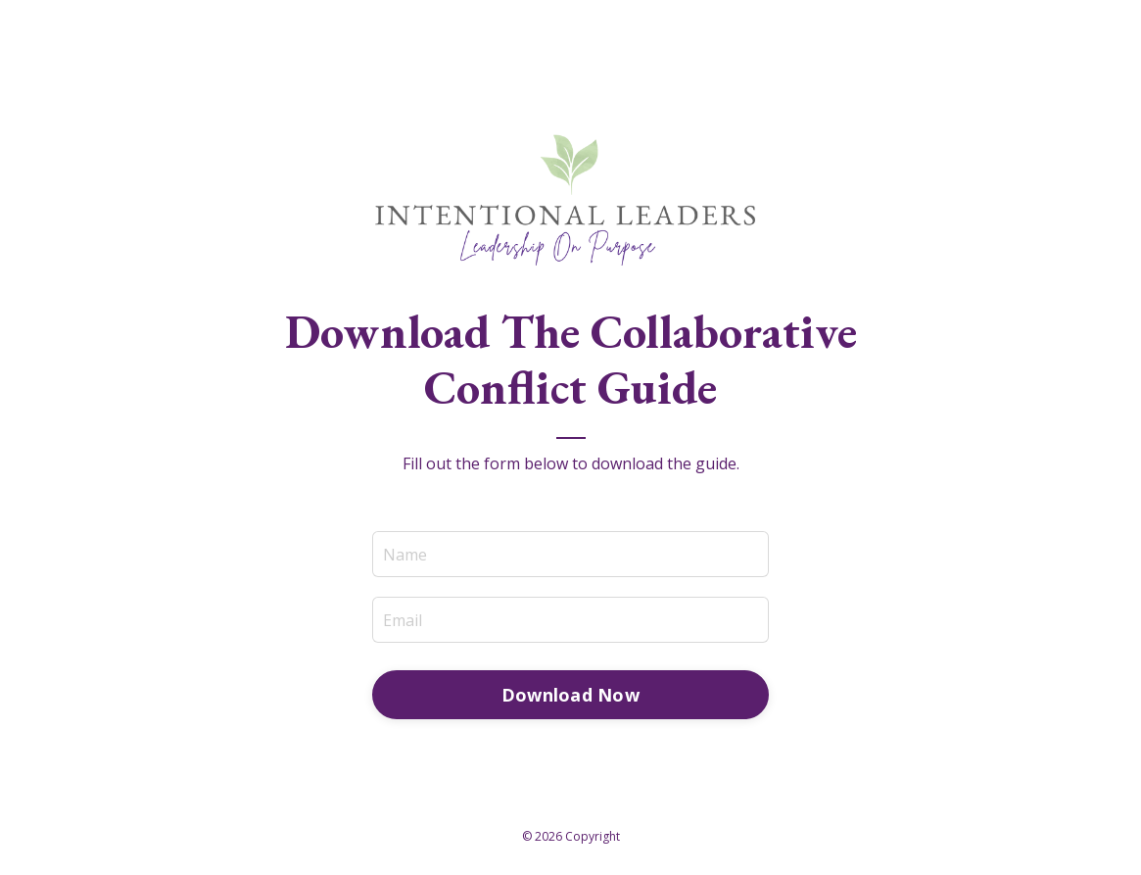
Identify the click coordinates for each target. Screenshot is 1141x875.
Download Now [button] (570, 694)
